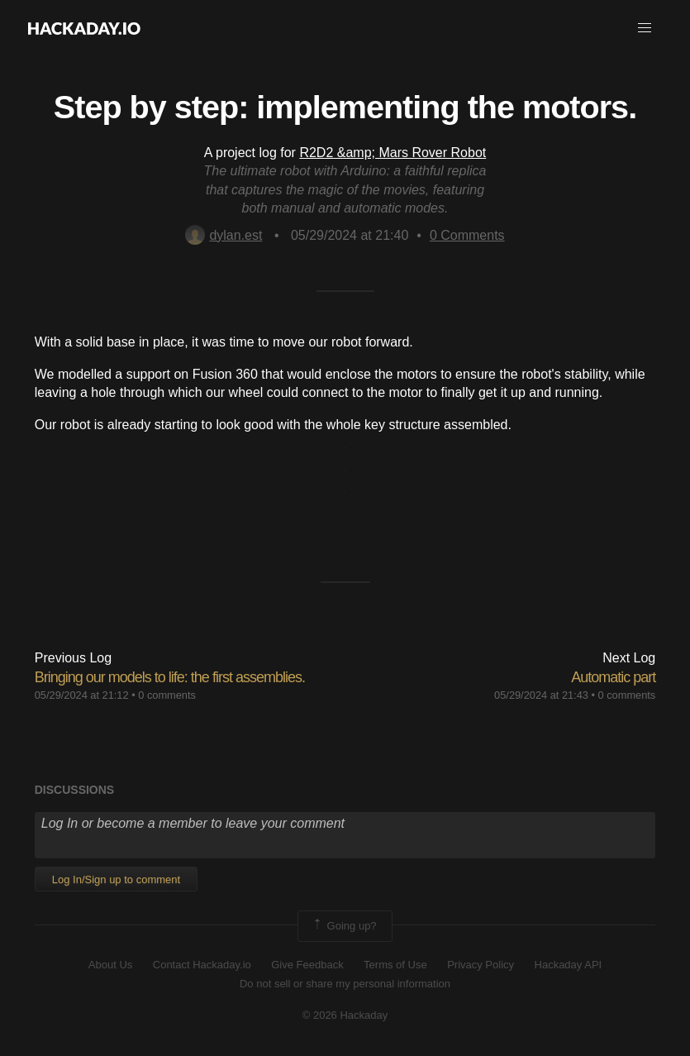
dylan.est (223, 235)
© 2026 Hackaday (345, 1015)
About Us (110, 964)
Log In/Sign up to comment (116, 879)
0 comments (167, 695)
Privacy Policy (480, 964)
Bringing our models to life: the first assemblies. (170, 677)
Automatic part (613, 677)
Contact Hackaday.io (202, 964)
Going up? (344, 926)
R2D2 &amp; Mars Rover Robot (392, 153)
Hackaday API (568, 964)
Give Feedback (307, 964)
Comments (467, 235)
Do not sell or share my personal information (345, 983)
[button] (644, 28)
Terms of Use (395, 964)
